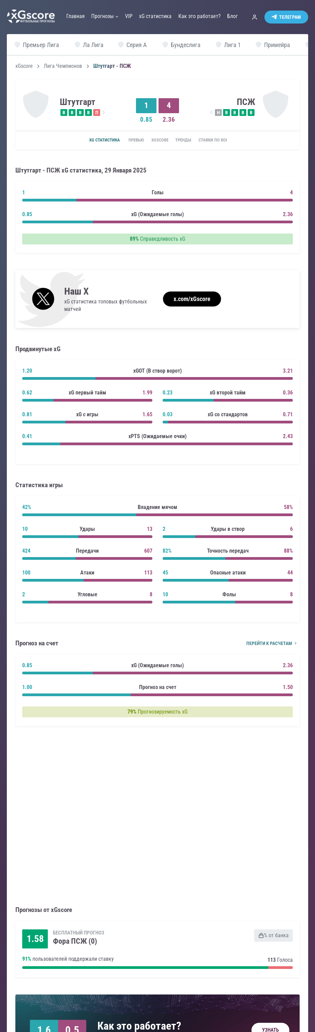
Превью (130, 140)
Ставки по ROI (221, 140)
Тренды (187, 140)
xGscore (24, 66)
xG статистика (94, 140)
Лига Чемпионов (63, 66)
